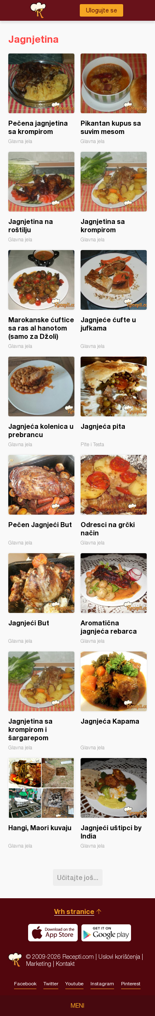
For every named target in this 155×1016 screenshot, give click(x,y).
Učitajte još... (77, 877)
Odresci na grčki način (114, 500)
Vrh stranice (74, 911)
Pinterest (131, 984)
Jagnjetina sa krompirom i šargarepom (41, 701)
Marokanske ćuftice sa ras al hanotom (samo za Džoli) (41, 299)
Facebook (25, 984)
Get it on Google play (106, 932)
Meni (77, 1005)
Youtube (74, 984)
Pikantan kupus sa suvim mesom (114, 98)
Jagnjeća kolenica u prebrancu (41, 402)
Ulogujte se (101, 10)
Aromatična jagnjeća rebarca (114, 598)
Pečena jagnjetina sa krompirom (41, 98)
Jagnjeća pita (114, 402)
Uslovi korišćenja (119, 956)
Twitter (50, 984)
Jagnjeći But (41, 598)
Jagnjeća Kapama (114, 701)
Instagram (102, 984)
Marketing (38, 963)
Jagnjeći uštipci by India (114, 803)
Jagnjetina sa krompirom (114, 197)
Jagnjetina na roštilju (41, 197)
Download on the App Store (53, 932)
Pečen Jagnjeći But (41, 500)
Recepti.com (15, 960)
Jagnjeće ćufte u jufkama (114, 299)
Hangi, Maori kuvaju (41, 803)
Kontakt (65, 963)
